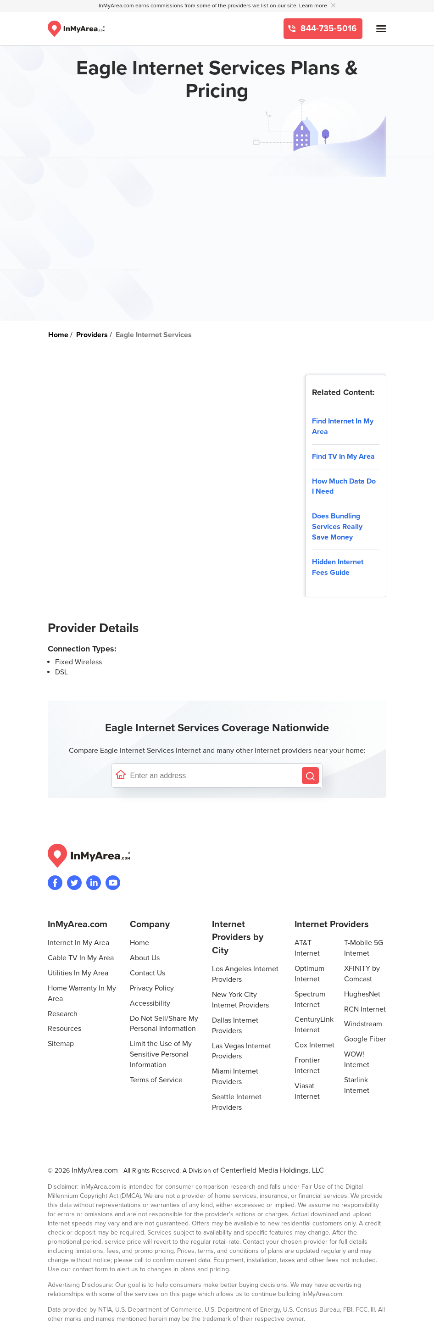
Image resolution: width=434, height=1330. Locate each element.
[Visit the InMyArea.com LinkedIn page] (93, 882)
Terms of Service (156, 1080)
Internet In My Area (78, 942)
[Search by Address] (310, 775)
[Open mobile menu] (381, 28)
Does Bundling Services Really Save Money (337, 527)
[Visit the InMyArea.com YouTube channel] (113, 882)
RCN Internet (365, 1009)
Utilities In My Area (78, 973)
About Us (145, 958)
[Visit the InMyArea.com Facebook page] (55, 882)
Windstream (363, 1024)
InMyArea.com (95, 1170)
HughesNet (362, 994)
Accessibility (150, 1003)
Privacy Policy (152, 988)
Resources (64, 1028)
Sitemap (61, 1043)
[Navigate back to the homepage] (76, 28)
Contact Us (147, 973)
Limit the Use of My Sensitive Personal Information (161, 1054)
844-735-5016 (327, 28)
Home (139, 942)
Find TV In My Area (343, 456)
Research (63, 1013)
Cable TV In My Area (81, 958)
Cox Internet (314, 1045)
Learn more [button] (313, 5)
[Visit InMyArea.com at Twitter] (74, 882)
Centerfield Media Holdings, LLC (272, 1170)
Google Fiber (365, 1039)
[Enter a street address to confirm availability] (214, 775)
